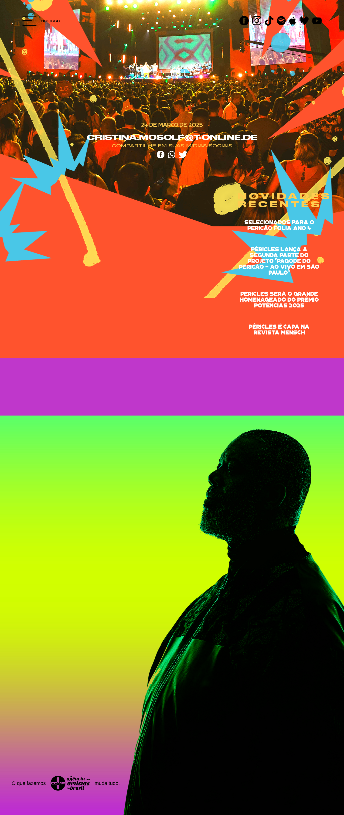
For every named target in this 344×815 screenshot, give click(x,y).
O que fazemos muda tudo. (66, 783)
